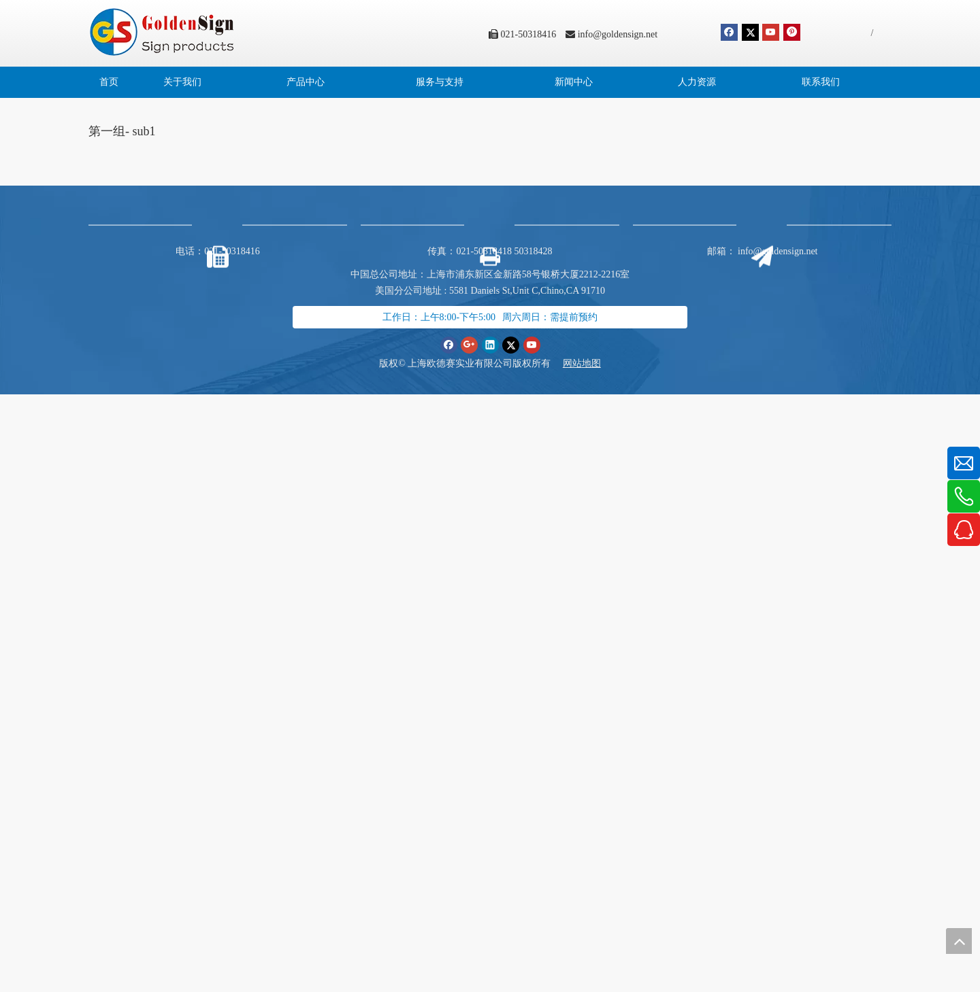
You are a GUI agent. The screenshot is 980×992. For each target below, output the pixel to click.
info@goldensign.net (618, 34)
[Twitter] (750, 32)
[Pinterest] (791, 32)
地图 (591, 363)
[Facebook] (729, 32)
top (959, 941)
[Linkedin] (490, 344)
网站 (572, 363)
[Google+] (469, 344)
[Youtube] (770, 32)
